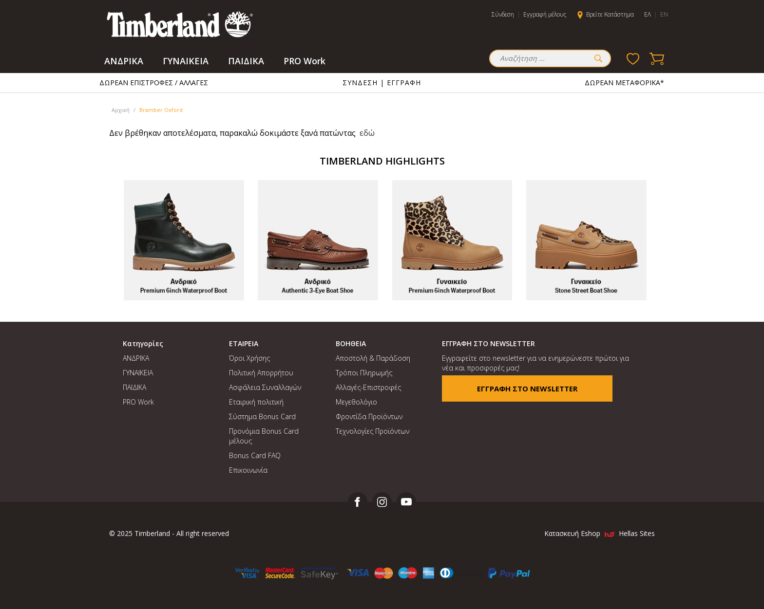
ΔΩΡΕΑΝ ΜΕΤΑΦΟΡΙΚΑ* (624, 82)
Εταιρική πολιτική (256, 401)
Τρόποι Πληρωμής (364, 372)
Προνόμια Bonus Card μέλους (264, 435)
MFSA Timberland (180, 24)
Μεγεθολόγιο (356, 401)
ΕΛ (647, 14)
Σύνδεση (503, 14)
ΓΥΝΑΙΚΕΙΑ (186, 61)
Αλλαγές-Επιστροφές (368, 387)
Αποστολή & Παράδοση (373, 358)
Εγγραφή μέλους (544, 14)
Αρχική (121, 109)
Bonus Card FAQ (255, 455)
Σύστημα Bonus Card (262, 416)
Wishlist (633, 58)
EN (664, 14)
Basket (657, 58)
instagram (382, 502)
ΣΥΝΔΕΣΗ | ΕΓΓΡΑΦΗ (382, 82)
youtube (406, 502)
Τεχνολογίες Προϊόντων (372, 431)
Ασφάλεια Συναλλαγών (265, 387)
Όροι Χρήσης (249, 358)
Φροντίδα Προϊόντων (369, 416)
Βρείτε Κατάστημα (610, 14)
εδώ (367, 133)
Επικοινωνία (248, 470)
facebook (357, 502)
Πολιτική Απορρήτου (261, 372)
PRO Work (304, 61)
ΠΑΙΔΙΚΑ (246, 61)
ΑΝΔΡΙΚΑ (123, 61)
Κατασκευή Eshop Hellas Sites (599, 533)
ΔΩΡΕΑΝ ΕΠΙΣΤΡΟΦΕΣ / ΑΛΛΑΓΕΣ (153, 82)
